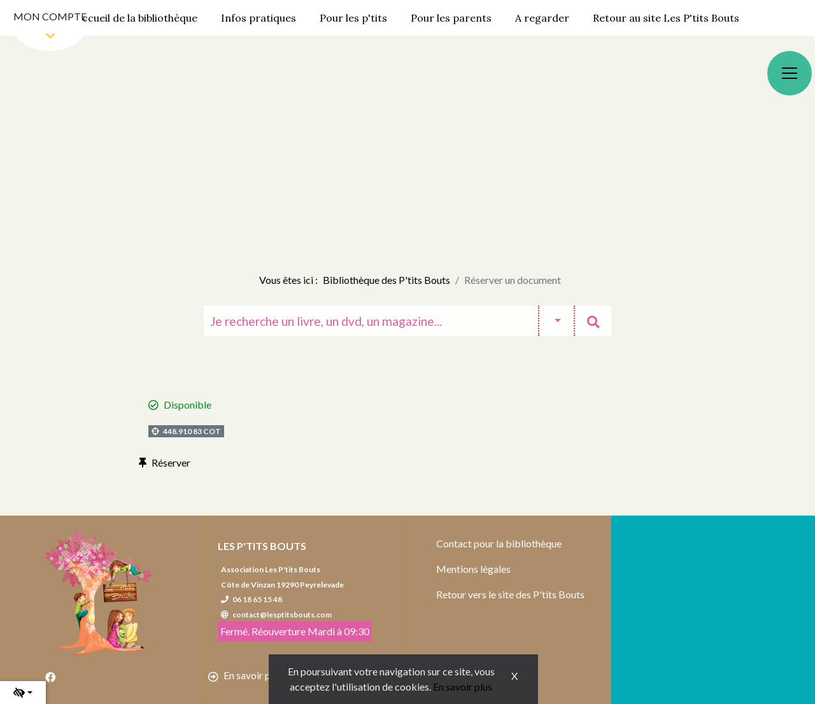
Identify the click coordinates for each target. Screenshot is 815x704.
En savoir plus (462, 686)
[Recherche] (371, 321)
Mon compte (50, 16)
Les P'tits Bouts (262, 546)
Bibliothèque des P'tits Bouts (386, 280)
